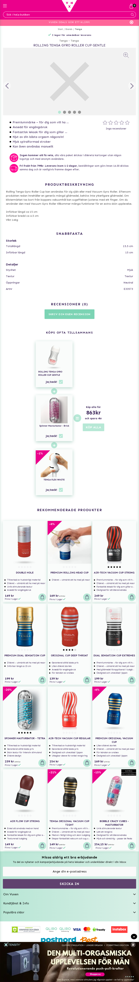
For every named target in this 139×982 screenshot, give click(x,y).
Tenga (78, 29)
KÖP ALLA (93, 427)
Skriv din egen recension (69, 314)
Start (60, 29)
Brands (68, 29)
